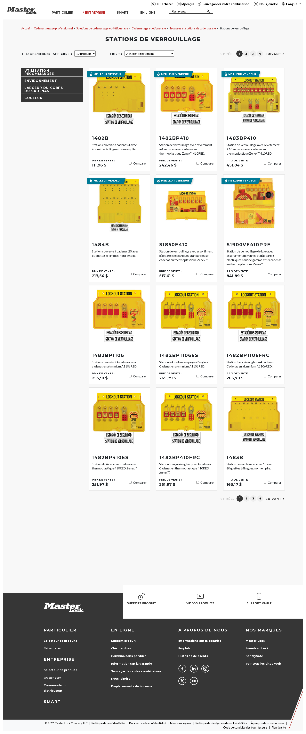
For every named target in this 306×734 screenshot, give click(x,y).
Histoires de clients (193, 656)
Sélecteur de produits (60, 641)
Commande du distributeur (55, 688)
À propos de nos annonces (267, 723)
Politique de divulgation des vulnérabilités (221, 723)
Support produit (123, 641)
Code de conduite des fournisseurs (245, 727)
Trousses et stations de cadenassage (192, 28)
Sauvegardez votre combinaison (136, 671)
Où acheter (52, 648)
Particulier (60, 630)
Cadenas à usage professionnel (53, 28)
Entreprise (59, 659)
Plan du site (278, 727)
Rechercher (179, 11)
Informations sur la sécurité (199, 641)
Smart (52, 701)
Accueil (25, 28)
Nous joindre (120, 678)
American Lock (257, 648)
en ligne (122, 630)
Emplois (184, 648)
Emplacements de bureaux (131, 686)
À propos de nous (203, 630)
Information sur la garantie (131, 663)
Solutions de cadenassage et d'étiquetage (102, 28)
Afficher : (62, 53)
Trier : (116, 53)
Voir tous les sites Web (263, 663)
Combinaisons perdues (129, 656)
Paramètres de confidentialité (147, 723)
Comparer (140, 163)
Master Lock (255, 641)
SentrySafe (254, 656)
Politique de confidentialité (108, 723)
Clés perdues (121, 648)
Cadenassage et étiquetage (149, 28)
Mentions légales (180, 723)
